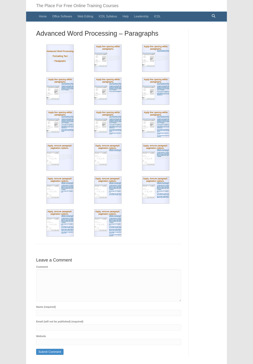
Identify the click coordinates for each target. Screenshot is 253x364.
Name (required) (46, 306)
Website (41, 336)
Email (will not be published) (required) (59, 321)
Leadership (141, 16)
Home (43, 16)
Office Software (62, 16)
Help (126, 16)
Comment (42, 266)
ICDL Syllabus (108, 16)
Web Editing (85, 16)
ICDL (157, 16)
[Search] (213, 16)
